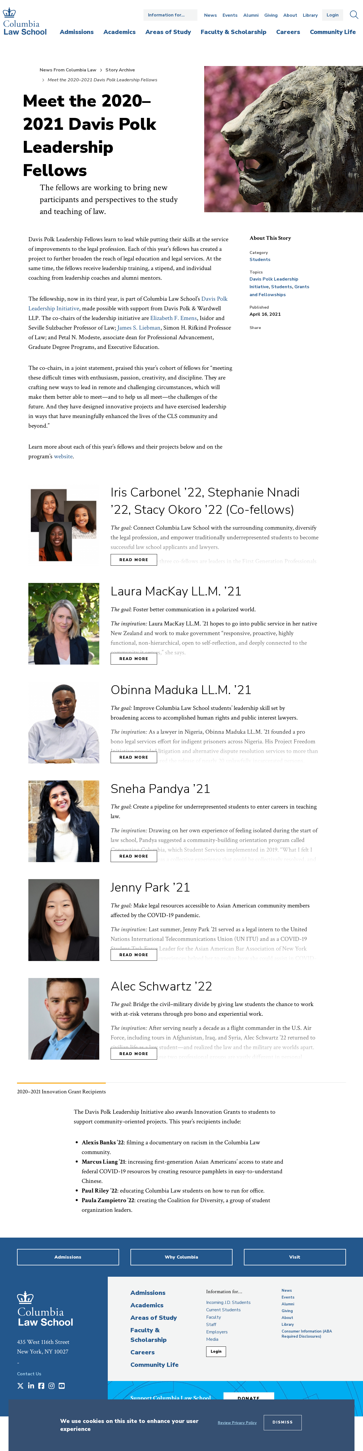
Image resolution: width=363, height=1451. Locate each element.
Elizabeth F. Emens (173, 318)
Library (310, 15)
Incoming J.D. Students (228, 1302)
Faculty (213, 1317)
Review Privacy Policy (237, 1422)
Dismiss (283, 1422)
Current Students (223, 1310)
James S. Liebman (139, 328)
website (63, 456)
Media (212, 1339)
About (290, 15)
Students (260, 259)
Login (333, 15)
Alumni (251, 15)
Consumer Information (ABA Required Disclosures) (307, 1334)
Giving (271, 15)
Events (230, 15)
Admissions (147, 1293)
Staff (211, 1324)
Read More (133, 560)
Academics (146, 1305)
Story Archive (120, 70)
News (210, 15)
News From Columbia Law (68, 70)
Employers (217, 1332)
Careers (142, 1352)
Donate (249, 1398)
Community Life (154, 1365)
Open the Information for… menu (170, 15)
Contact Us (29, 1374)
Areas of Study (153, 1318)
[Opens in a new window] (20, 1386)
